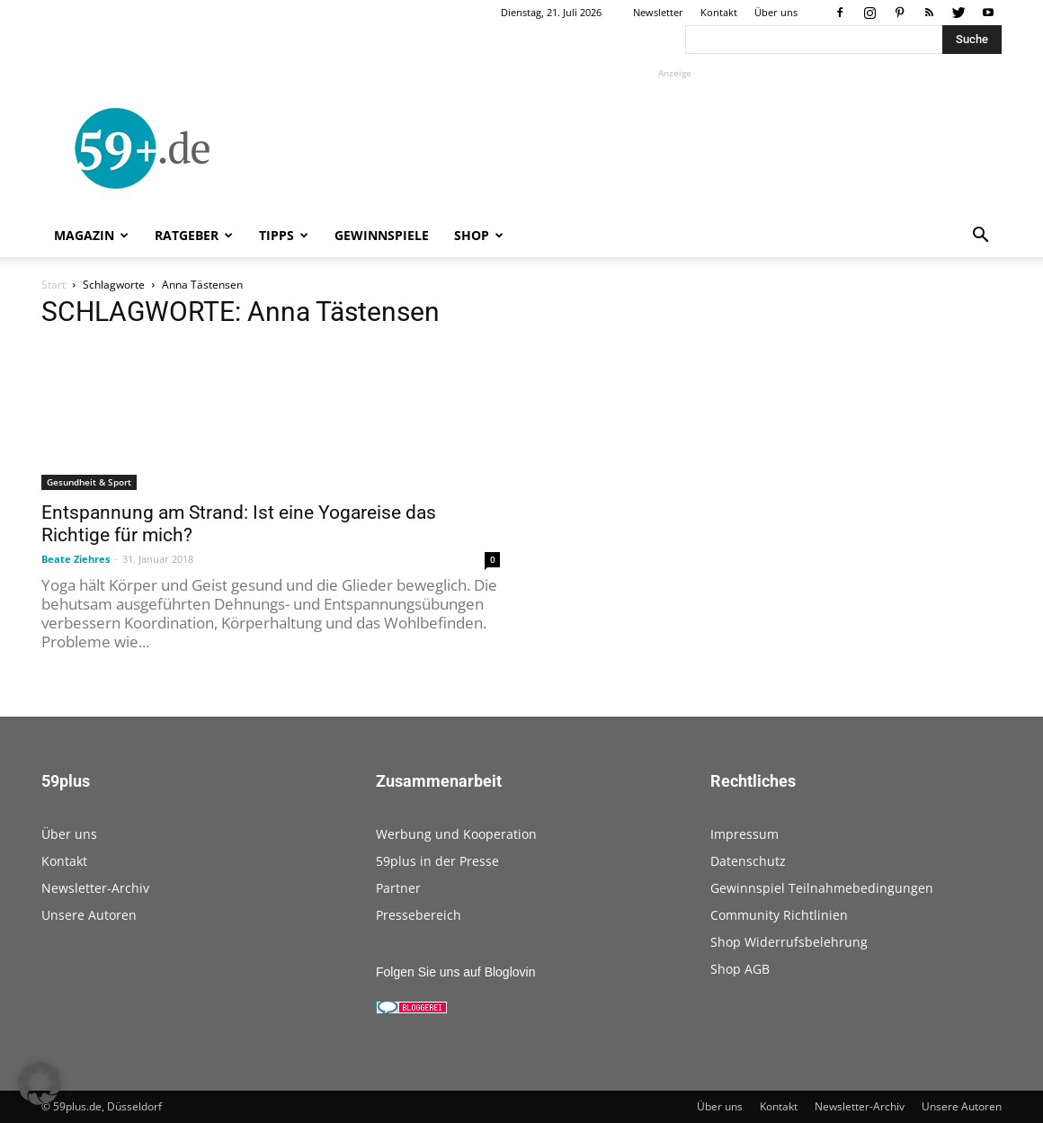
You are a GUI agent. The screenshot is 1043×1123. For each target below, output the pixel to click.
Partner (398, 887)
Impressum (744, 833)
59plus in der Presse (437, 860)
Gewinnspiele (381, 235)
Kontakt (718, 12)
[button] (980, 236)
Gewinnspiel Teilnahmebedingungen (821, 887)
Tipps (283, 235)
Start (53, 284)
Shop (479, 235)
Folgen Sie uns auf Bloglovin (455, 972)
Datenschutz (748, 860)
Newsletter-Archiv (95, 887)
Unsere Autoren (89, 914)
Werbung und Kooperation (456, 833)
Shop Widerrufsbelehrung (789, 941)
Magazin (91, 235)
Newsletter (658, 12)
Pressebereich (418, 914)
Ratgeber (194, 235)
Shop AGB (740, 968)
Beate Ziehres (75, 559)
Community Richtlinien (779, 914)
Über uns (776, 12)
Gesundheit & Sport (89, 482)
